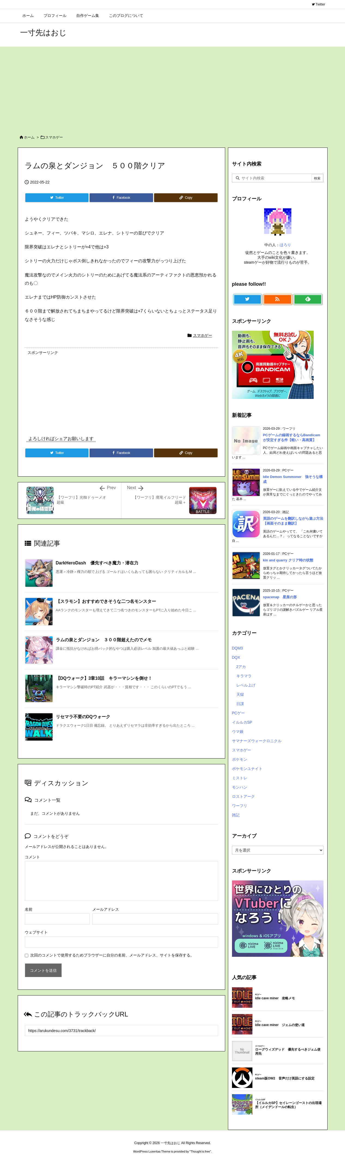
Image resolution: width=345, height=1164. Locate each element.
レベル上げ (245, 685)
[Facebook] (121, 197)
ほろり (285, 245)
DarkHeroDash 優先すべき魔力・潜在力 (97, 563)
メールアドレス (105, 909)
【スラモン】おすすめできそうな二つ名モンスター (106, 601)
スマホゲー (54, 137)
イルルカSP (242, 722)
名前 (28, 909)
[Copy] (185, 197)
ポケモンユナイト (247, 768)
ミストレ (239, 778)
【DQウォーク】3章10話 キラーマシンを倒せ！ (104, 678)
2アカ (241, 666)
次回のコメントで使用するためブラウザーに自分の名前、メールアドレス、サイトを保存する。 (112, 955)
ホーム (29, 137)
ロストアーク (243, 796)
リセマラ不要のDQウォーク (83, 716)
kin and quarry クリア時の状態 (288, 560)
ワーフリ (239, 806)
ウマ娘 (237, 731)
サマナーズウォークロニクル (257, 741)
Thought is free (200, 1151)
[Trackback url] (121, 1030)
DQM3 (237, 648)
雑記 (236, 815)
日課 (240, 704)
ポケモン (239, 759)
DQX (236, 657)
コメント (32, 857)
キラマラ (244, 676)
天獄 (240, 694)
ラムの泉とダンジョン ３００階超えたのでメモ (104, 639)
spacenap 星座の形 (280, 597)
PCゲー (238, 713)
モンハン (239, 787)
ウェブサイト (36, 932)
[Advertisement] (172, 87)
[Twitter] (56, 197)
